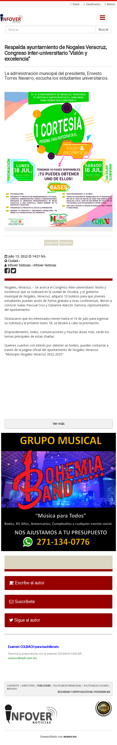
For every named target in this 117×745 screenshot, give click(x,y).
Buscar (103, 29)
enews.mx (70, 736)
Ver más (59, 423)
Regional (51, 243)
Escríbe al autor (27, 582)
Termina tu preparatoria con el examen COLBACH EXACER (45, 653)
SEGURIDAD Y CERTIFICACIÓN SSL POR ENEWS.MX (84, 692)
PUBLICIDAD (44, 686)
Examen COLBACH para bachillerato (33, 647)
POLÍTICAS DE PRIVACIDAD (67, 686)
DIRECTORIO (28, 686)
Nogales (66, 243)
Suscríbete (22, 601)
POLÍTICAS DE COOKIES (96, 686)
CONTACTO (13, 686)
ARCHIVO (12, 689)
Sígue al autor (24, 620)
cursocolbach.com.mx (22, 658)
